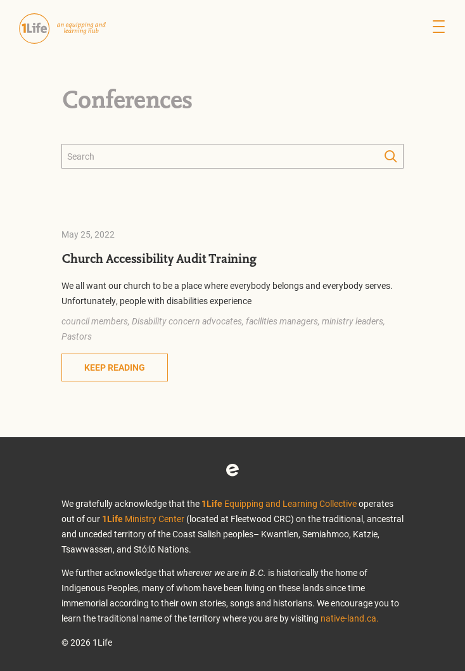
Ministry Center (143, 519)
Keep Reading (114, 367)
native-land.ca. (350, 618)
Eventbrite (232, 470)
